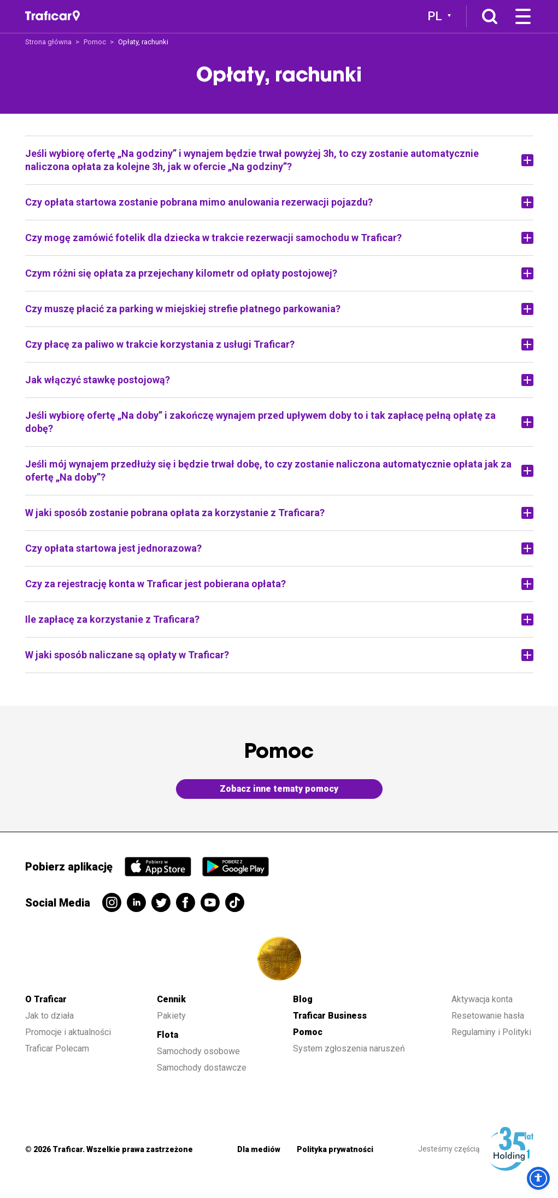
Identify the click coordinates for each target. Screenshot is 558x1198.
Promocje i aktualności (68, 1032)
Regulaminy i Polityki (492, 1032)
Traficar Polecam (57, 1048)
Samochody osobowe (198, 1051)
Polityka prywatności (335, 1149)
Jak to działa (49, 1015)
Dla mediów (258, 1149)
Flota (167, 1035)
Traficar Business (330, 1015)
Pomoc (95, 42)
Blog (303, 999)
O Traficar (46, 999)
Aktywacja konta (482, 999)
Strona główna (48, 42)
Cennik (171, 999)
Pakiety (171, 1015)
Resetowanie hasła (487, 1015)
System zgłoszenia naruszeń (349, 1048)
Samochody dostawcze (201, 1067)
